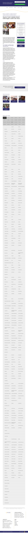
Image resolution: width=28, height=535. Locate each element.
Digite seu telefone (21, 32)
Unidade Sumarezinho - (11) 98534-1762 (7, 525)
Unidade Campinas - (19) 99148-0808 (19, 519)
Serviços (16, 524)
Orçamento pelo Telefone (21, 46)
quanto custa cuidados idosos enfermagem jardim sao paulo (11, 18)
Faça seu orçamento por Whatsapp (20, 6)
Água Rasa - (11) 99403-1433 (6, 527)
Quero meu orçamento (20, 89)
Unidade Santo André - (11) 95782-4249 (19, 518)
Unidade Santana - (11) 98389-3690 (7, 526)
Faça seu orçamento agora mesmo (20, 2)
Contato (16, 525)
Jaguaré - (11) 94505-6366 (6, 528)
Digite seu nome (21, 27)
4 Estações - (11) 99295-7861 (6, 529)
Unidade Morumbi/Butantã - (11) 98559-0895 (7, 524)
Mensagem (21, 34)
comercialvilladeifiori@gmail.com (7, 530)
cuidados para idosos (13, 16)
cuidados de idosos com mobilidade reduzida (9, 17)
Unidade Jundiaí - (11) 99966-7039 (19, 517)
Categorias (7, 16)
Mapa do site (16, 527)
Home (4, 16)
